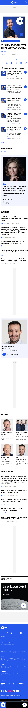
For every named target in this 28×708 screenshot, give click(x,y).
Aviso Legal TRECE (4, 698)
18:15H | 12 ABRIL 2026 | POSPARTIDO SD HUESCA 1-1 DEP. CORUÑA (14, 491)
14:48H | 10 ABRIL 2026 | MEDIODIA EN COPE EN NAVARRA (14, 115)
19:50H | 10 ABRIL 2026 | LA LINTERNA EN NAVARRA (14, 86)
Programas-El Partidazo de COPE (21, 459)
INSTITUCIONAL (4, 649)
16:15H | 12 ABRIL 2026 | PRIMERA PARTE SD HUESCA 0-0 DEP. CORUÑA (14, 518)
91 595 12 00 (5, 640)
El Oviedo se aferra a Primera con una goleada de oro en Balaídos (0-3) (12, 242)
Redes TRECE (20, 698)
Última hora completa (10, 354)
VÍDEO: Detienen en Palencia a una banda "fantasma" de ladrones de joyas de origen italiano (14, 218)
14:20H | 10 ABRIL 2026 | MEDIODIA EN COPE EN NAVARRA (14, 129)
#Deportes (3, 151)
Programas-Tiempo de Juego (21, 433)
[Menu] (2, 2)
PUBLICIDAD (3, 664)
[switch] (14, 700)
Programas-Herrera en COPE (7, 433)
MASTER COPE (3, 671)
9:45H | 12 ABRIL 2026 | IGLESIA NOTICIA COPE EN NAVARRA (14, 73)
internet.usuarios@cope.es (8, 642)
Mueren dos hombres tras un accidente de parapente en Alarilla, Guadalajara (14, 251)
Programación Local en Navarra (11, 41)
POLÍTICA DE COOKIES (17, 695)
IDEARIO (2, 656)
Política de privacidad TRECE (12, 698)
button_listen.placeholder (25, 72)
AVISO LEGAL (3, 695)
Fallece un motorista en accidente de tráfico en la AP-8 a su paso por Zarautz (13, 260)
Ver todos (3, 142)
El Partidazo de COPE (8, 346)
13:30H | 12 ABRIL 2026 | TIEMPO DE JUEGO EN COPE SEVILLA (12, 509)
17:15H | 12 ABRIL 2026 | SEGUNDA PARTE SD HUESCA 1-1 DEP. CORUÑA (14, 500)
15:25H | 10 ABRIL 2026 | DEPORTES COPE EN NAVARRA (14, 100)
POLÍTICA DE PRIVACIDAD (9, 695)
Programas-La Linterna (5, 459)
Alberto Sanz (6, 54)
